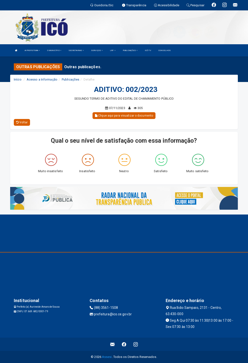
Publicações (70, 79)
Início (18, 79)
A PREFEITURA (32, 50)
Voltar (22, 122)
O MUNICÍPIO (54, 50)
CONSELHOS (164, 50)
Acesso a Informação (42, 79)
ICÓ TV (148, 50)
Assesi (107, 357)
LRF (113, 50)
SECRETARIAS (76, 50)
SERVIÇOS (97, 50)
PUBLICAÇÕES (130, 50)
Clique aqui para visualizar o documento (124, 115)
